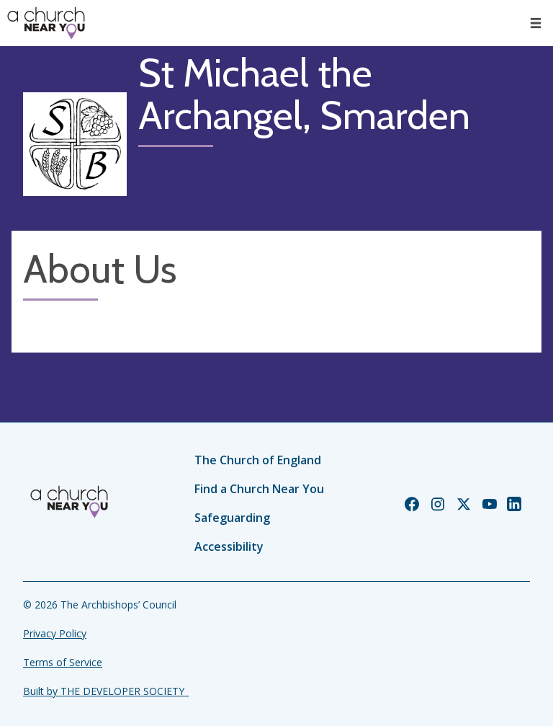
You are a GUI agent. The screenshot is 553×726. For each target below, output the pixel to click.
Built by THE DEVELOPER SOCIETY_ (106, 691)
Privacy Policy (54, 633)
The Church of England (257, 460)
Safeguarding (232, 518)
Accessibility (229, 546)
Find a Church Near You (259, 489)
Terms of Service (62, 662)
